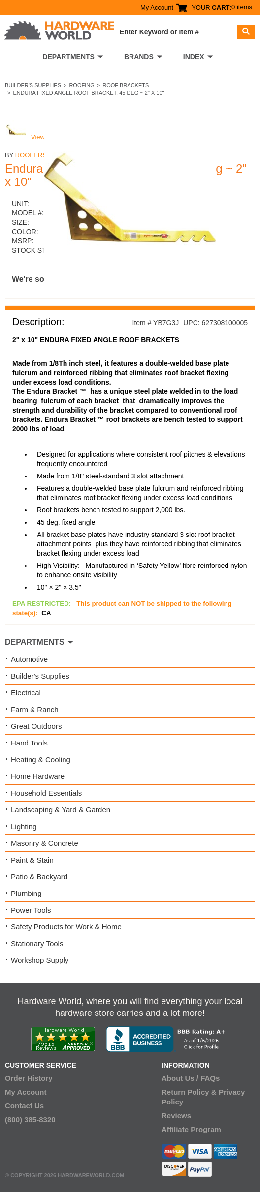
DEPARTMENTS (68, 56)
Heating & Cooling (40, 759)
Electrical (26, 692)
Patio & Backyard (39, 876)
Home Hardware (38, 776)
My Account (156, 7)
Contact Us (24, 1106)
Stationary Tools (37, 943)
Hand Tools (29, 743)
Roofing (81, 85)
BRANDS (139, 56)
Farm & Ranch (35, 709)
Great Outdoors (36, 726)
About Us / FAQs (191, 1078)
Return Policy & (189, 1092)
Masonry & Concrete (44, 843)
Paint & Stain (32, 860)
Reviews (176, 1115)
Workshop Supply (39, 960)
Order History (29, 1078)
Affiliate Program (191, 1129)
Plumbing (26, 893)
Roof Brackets (125, 85)
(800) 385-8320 (30, 1119)
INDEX (193, 56)
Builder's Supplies (33, 85)
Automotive (29, 659)
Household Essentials (46, 793)
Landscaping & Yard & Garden (60, 809)
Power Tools (31, 910)
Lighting (24, 826)
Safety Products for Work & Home (66, 927)
